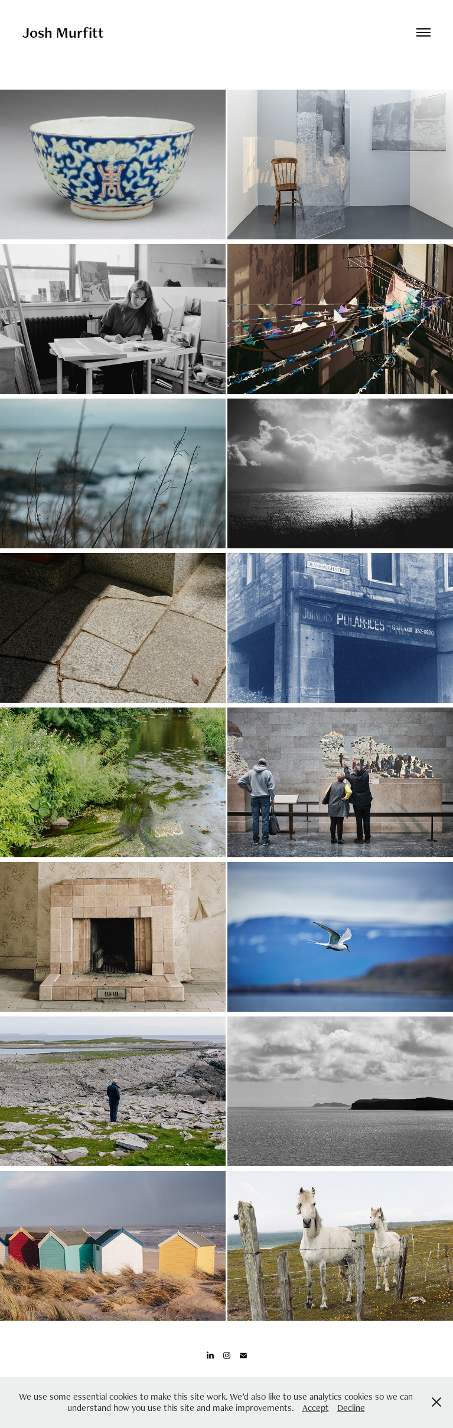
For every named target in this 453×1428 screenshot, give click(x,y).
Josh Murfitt (63, 32)
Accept (315, 1407)
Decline (351, 1407)
